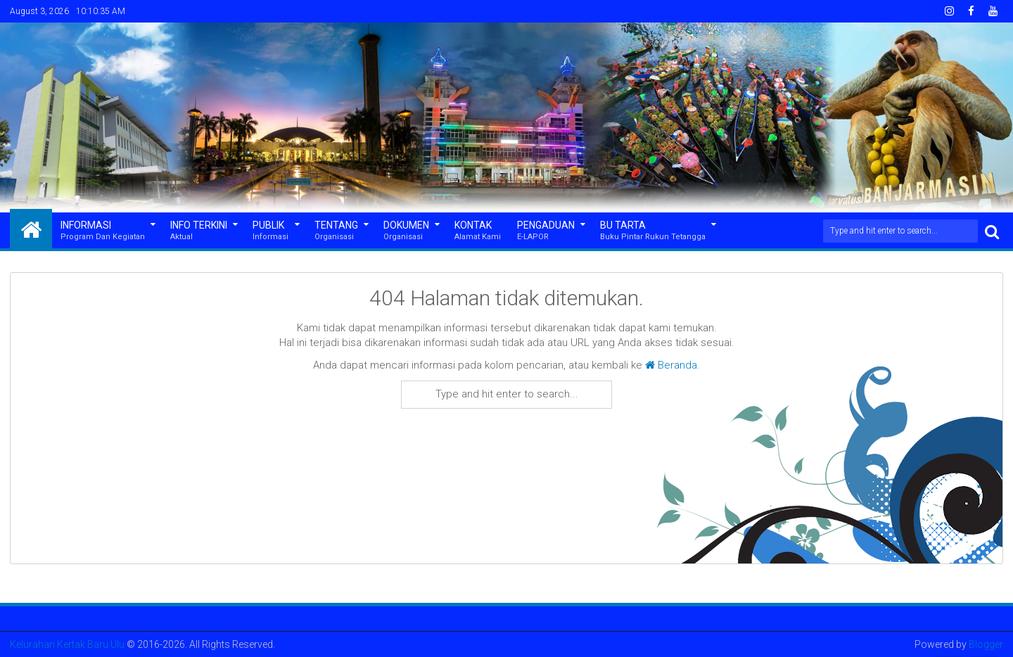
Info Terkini (198, 231)
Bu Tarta (653, 231)
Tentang (336, 231)
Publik (270, 231)
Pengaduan (546, 231)
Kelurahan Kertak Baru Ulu (67, 644)
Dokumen (406, 231)
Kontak (477, 231)
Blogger (986, 644)
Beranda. (672, 365)
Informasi (102, 231)
